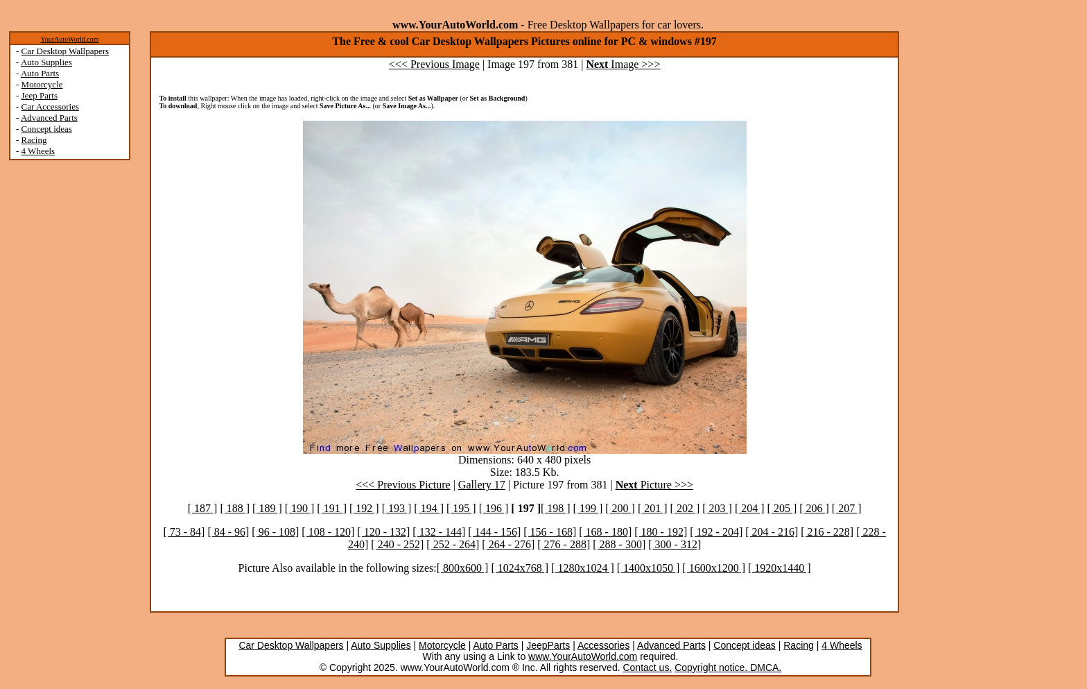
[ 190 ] (300, 508)
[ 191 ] (332, 508)
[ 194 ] (429, 508)
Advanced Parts (49, 117)
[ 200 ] (620, 508)
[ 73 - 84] (184, 532)
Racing (34, 140)
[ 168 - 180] (605, 532)
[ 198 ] (556, 508)
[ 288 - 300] (619, 544)
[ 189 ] (267, 508)
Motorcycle (42, 84)
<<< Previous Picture (403, 485)
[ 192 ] (364, 508)
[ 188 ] (235, 508)
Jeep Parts (39, 95)
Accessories (603, 645)
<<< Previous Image (434, 64)
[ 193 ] (397, 508)
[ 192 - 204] (716, 532)
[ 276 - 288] (563, 544)
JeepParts (548, 645)
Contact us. (647, 667)
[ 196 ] (494, 508)
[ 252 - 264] (452, 544)
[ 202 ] (685, 508)
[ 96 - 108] (275, 532)
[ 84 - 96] (228, 532)
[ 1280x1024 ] (582, 568)
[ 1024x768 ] (519, 568)
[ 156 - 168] (549, 532)
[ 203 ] (717, 508)
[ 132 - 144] (438, 532)
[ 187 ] (203, 508)
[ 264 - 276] (508, 544)
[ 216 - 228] (827, 532)
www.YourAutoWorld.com (582, 656)
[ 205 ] (782, 508)
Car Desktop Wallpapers (65, 51)
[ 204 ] (750, 508)
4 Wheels (38, 151)
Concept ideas (46, 129)
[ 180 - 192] (660, 532)
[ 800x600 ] (463, 568)
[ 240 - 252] (397, 544)
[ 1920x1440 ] (779, 568)
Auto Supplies (46, 62)
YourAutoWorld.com (69, 39)
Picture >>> (654, 485)
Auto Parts (40, 73)
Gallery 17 (481, 485)
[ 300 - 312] (674, 544)
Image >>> (623, 64)
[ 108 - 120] (328, 532)
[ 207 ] (847, 508)
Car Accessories (50, 106)
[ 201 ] (653, 508)
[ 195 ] (461, 508)
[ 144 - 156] (494, 532)
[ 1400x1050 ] (648, 568)
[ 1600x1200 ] (713, 568)
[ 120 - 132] (383, 532)
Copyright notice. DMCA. (728, 667)
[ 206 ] (814, 508)
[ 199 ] (588, 508)
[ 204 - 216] (771, 532)
